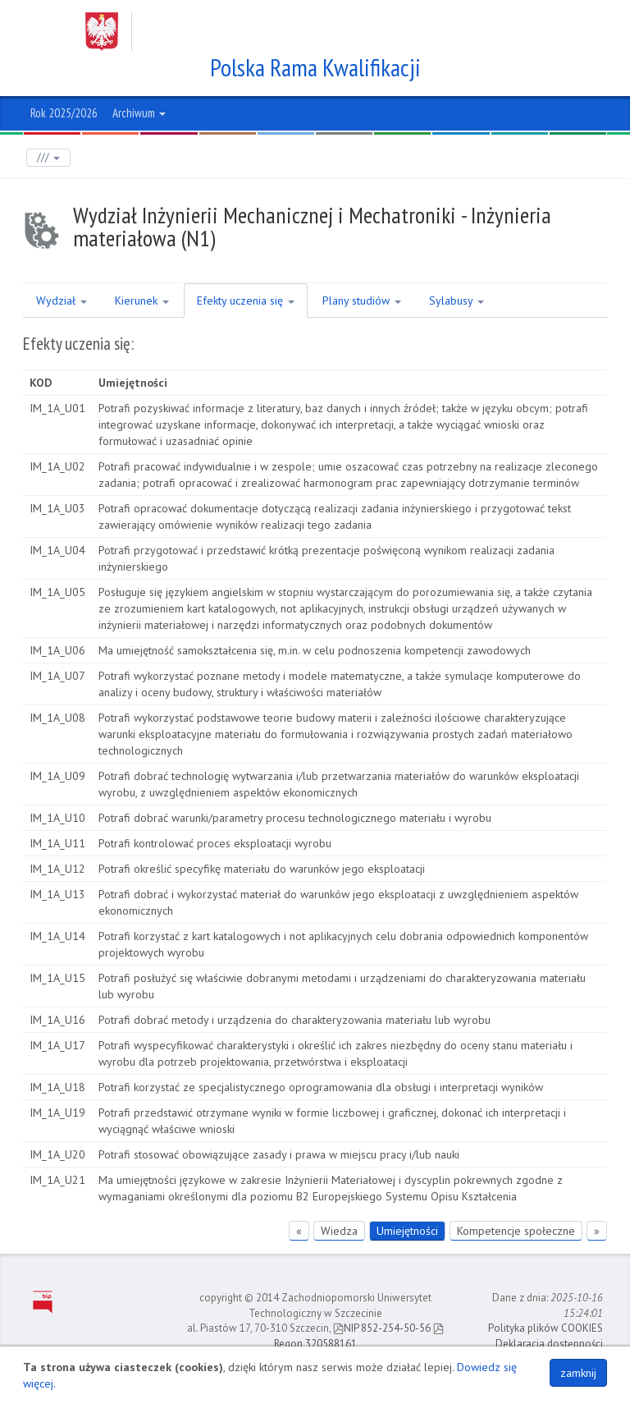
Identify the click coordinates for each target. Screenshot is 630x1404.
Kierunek (142, 300)
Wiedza (339, 1230)
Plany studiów (361, 300)
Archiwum (139, 113)
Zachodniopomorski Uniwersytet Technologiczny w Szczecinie (299, 31)
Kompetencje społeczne (516, 1230)
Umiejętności (407, 1230)
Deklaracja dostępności (549, 1344)
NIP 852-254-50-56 (382, 1328)
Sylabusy (456, 300)
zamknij (578, 1372)
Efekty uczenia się (245, 300)
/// (48, 157)
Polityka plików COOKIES (545, 1328)
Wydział (61, 300)
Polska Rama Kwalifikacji (315, 67)
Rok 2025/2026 (64, 113)
